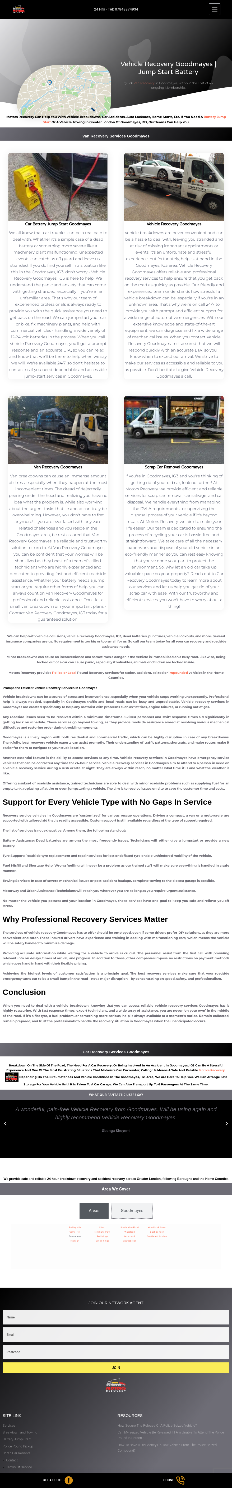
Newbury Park (102, 1232)
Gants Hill (74, 1232)
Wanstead (129, 1232)
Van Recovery (144, 83)
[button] (5, 1123)
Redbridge (102, 1236)
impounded (178, 673)
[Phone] (174, 1480)
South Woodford (129, 1227)
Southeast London (157, 1236)
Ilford (102, 1227)
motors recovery (212, 1070)
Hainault (75, 1241)
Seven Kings (102, 1241)
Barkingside (75, 1227)
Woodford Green (157, 1227)
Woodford (129, 1236)
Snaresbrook (130, 1241)
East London (157, 1232)
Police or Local (64, 673)
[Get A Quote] (58, 1480)
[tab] (94, 1210)
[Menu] (214, 9)
